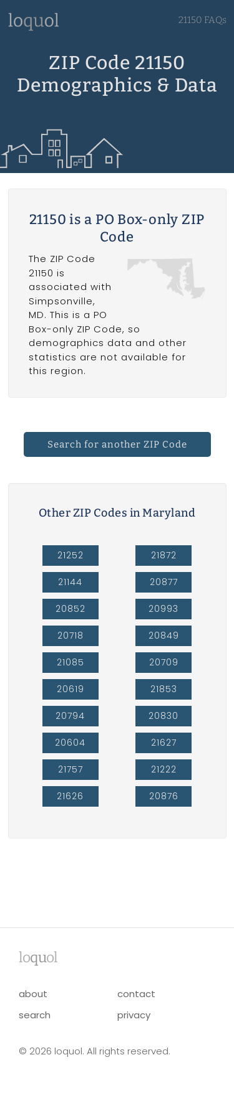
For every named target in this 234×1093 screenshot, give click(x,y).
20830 (163, 716)
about (33, 993)
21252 (70, 555)
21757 (70, 769)
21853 (163, 689)
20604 (70, 742)
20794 (70, 716)
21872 (164, 555)
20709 (163, 662)
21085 (70, 662)
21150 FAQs (202, 20)
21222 (164, 769)
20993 (163, 609)
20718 (70, 635)
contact (136, 993)
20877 (164, 582)
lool (38, 957)
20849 (164, 635)
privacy (133, 1014)
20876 (163, 796)
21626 (70, 796)
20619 (70, 689)
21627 (164, 742)
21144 (70, 582)
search (35, 1014)
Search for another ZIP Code (117, 444)
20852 (70, 609)
